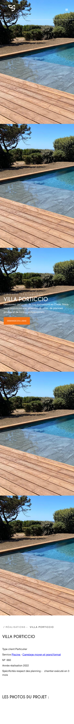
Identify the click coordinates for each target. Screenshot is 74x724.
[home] (12, 10)
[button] (67, 10)
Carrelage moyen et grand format (41, 654)
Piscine (16, 654)
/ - (16, 627)
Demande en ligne (16, 321)
